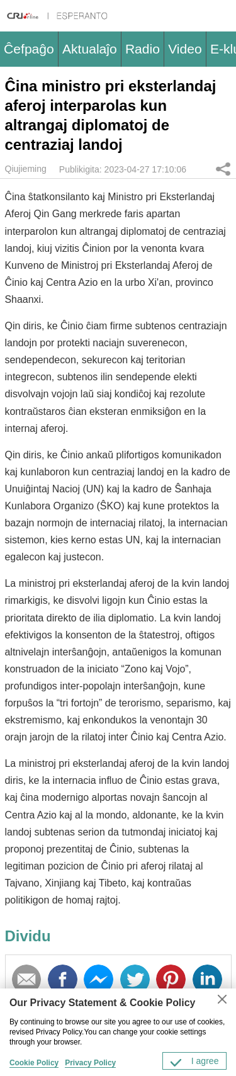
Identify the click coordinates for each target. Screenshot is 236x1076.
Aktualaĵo (89, 49)
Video (185, 49)
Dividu (223, 169)
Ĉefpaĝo (29, 49)
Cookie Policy (34, 1062)
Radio (142, 49)
